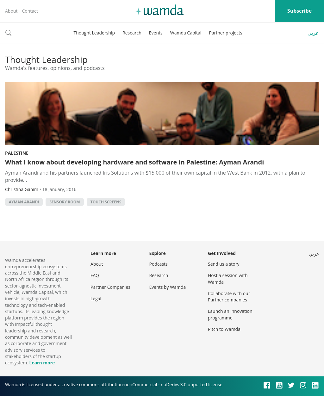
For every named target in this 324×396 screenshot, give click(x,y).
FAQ (94, 275)
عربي (313, 32)
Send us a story (223, 264)
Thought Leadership (94, 33)
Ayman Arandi (24, 202)
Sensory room (64, 202)
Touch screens (106, 202)
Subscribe (299, 10)
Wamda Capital (186, 33)
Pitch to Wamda (224, 329)
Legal (95, 298)
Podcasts (158, 264)
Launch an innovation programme (230, 314)
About (11, 11)
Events (156, 33)
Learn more (42, 363)
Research (131, 33)
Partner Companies (110, 287)
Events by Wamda (167, 287)
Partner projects (225, 33)
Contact (30, 11)
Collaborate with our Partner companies (229, 296)
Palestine (16, 153)
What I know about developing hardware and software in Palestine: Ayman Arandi (134, 162)
